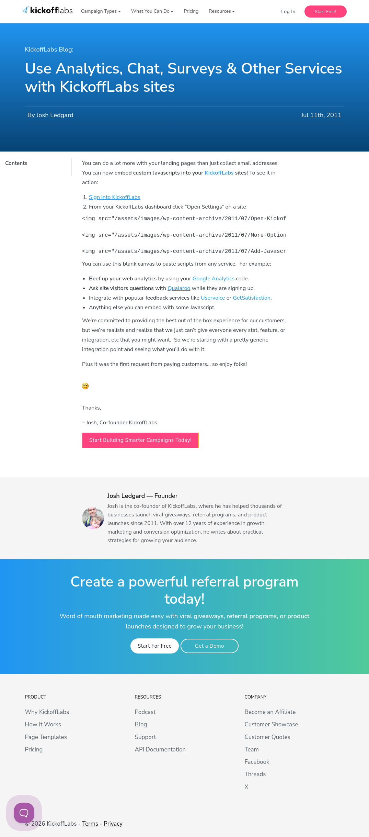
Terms (90, 824)
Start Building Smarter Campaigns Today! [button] (140, 440)
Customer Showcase (271, 724)
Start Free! (325, 11)
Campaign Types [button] (99, 11)
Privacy (113, 824)
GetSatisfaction (251, 298)
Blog (141, 724)
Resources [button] (220, 11)
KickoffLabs (219, 173)
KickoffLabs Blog (48, 49)
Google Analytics (214, 278)
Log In (288, 11)
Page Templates (46, 737)
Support (145, 737)
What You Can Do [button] (150, 11)
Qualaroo (179, 288)
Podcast (145, 712)
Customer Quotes (267, 737)
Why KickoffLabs (47, 712)
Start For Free (155, 646)
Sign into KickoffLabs (114, 197)
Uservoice (213, 298)
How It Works (43, 724)
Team (251, 750)
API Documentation (160, 750)
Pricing (191, 11)
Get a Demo (209, 646)
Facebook (256, 762)
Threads (255, 774)
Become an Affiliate (270, 712)
